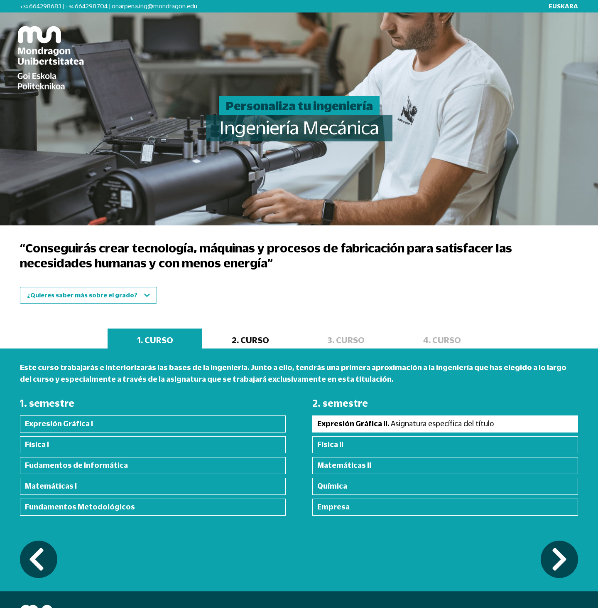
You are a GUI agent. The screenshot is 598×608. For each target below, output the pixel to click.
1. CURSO (155, 340)
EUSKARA (563, 6)
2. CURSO (250, 340)
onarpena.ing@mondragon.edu (154, 6)
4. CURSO (442, 340)
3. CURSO (346, 340)
